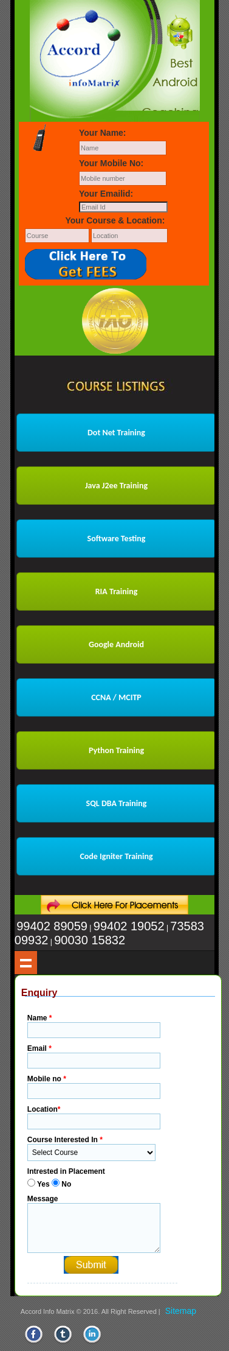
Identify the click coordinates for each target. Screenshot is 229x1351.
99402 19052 (129, 926)
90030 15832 (89, 940)
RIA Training (116, 591)
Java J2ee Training (116, 485)
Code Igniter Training (116, 856)
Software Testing (116, 538)
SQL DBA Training (116, 803)
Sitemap (180, 1311)
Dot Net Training (116, 432)
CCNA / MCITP (116, 697)
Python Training (116, 750)
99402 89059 (51, 926)
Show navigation (26, 962)
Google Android (116, 644)
